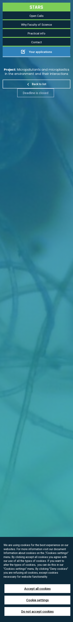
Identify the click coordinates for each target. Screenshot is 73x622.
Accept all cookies (37, 589)
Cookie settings (37, 600)
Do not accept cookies (37, 611)
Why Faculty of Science (36, 24)
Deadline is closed (35, 93)
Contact (36, 42)
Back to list (36, 84)
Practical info (36, 33)
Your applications (36, 51)
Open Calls (36, 16)
